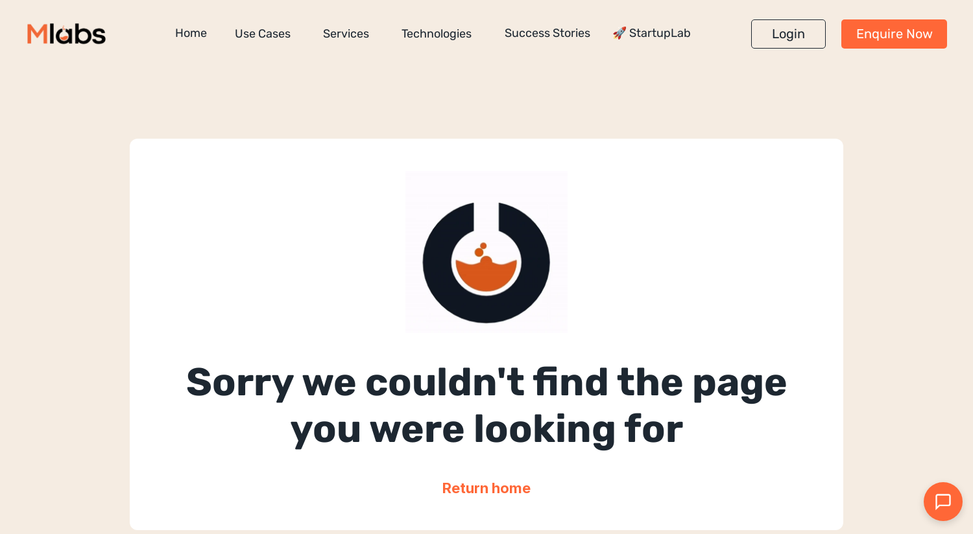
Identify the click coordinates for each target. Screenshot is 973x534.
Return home (486, 488)
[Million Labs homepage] (66, 33)
